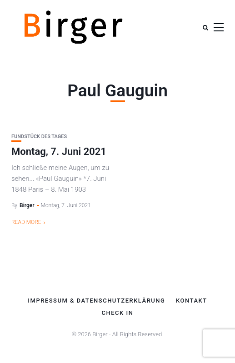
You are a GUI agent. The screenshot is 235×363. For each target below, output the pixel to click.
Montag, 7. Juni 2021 (58, 151)
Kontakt (191, 301)
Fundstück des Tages (39, 136)
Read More (26, 222)
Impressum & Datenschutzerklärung (96, 301)
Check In (118, 313)
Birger (27, 205)
